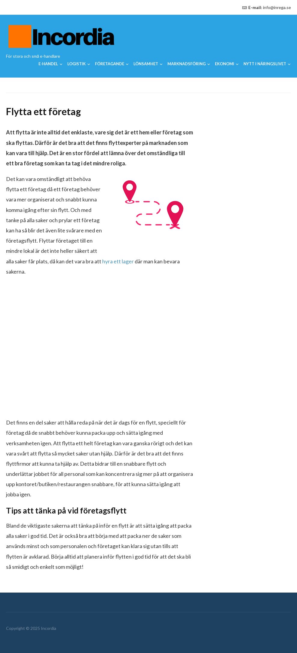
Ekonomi (224, 63)
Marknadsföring (186, 63)
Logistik (76, 63)
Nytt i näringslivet (264, 63)
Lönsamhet (145, 63)
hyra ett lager (118, 261)
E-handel (48, 63)
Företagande (109, 63)
